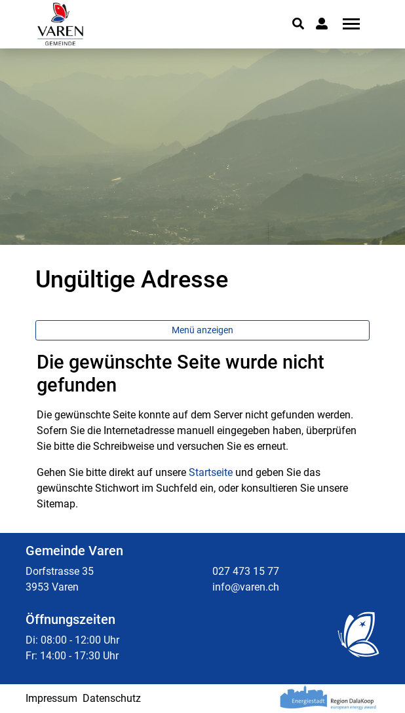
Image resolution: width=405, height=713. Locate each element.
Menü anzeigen (202, 330)
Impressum (51, 698)
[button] (298, 23)
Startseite (211, 472)
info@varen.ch (245, 587)
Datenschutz (112, 698)
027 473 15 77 (245, 571)
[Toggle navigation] (347, 23)
